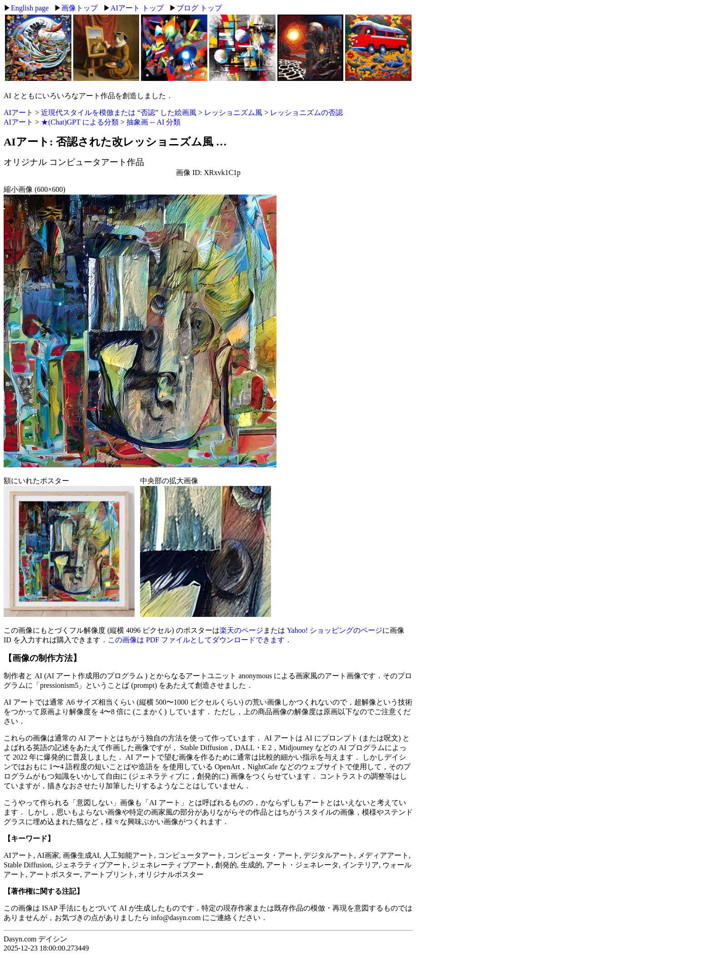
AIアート (18, 112)
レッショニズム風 (233, 112)
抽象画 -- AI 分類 (153, 122)
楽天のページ (241, 630)
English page (30, 8)
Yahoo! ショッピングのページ (334, 630)
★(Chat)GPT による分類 (80, 122)
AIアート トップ (137, 8)
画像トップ (79, 8)
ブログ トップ (199, 8)
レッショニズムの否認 (306, 112)
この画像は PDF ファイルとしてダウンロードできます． (200, 640)
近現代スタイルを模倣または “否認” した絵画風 (118, 112)
